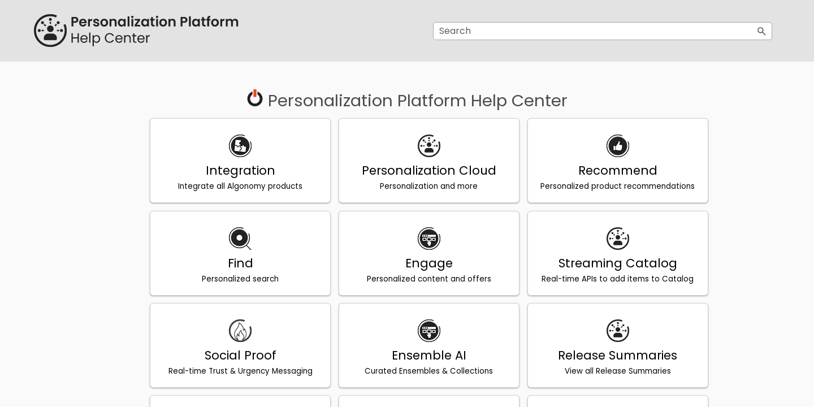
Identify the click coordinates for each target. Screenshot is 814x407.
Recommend (604, 170)
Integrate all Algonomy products (238, 186)
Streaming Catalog (604, 262)
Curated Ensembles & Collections (421, 370)
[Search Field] (602, 31)
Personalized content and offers (422, 278)
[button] (762, 31)
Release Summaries (605, 355)
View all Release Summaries (605, 370)
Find (238, 262)
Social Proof (238, 355)
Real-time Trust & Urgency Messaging (238, 370)
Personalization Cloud (421, 170)
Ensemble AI (421, 355)
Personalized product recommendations (604, 186)
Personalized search (238, 278)
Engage (421, 262)
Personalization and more (421, 186)
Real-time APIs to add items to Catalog (605, 278)
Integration (238, 170)
